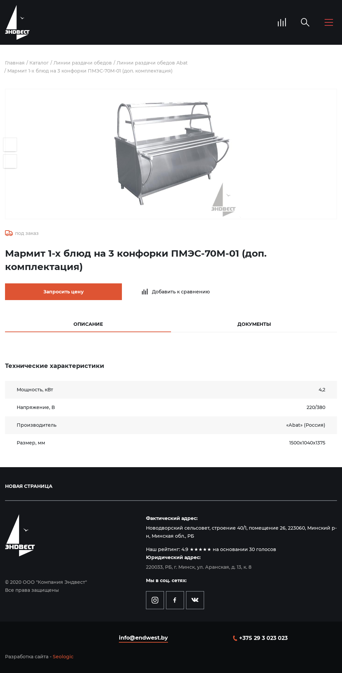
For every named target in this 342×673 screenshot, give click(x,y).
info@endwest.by (143, 638)
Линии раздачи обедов (82, 63)
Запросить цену (63, 292)
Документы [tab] (254, 324)
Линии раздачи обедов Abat (152, 63)
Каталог (39, 63)
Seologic (63, 657)
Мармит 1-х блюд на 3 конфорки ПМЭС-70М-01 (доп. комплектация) (90, 71)
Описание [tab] (88, 324)
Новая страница (28, 486)
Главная (15, 63)
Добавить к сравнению (181, 292)
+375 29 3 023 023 (263, 638)
